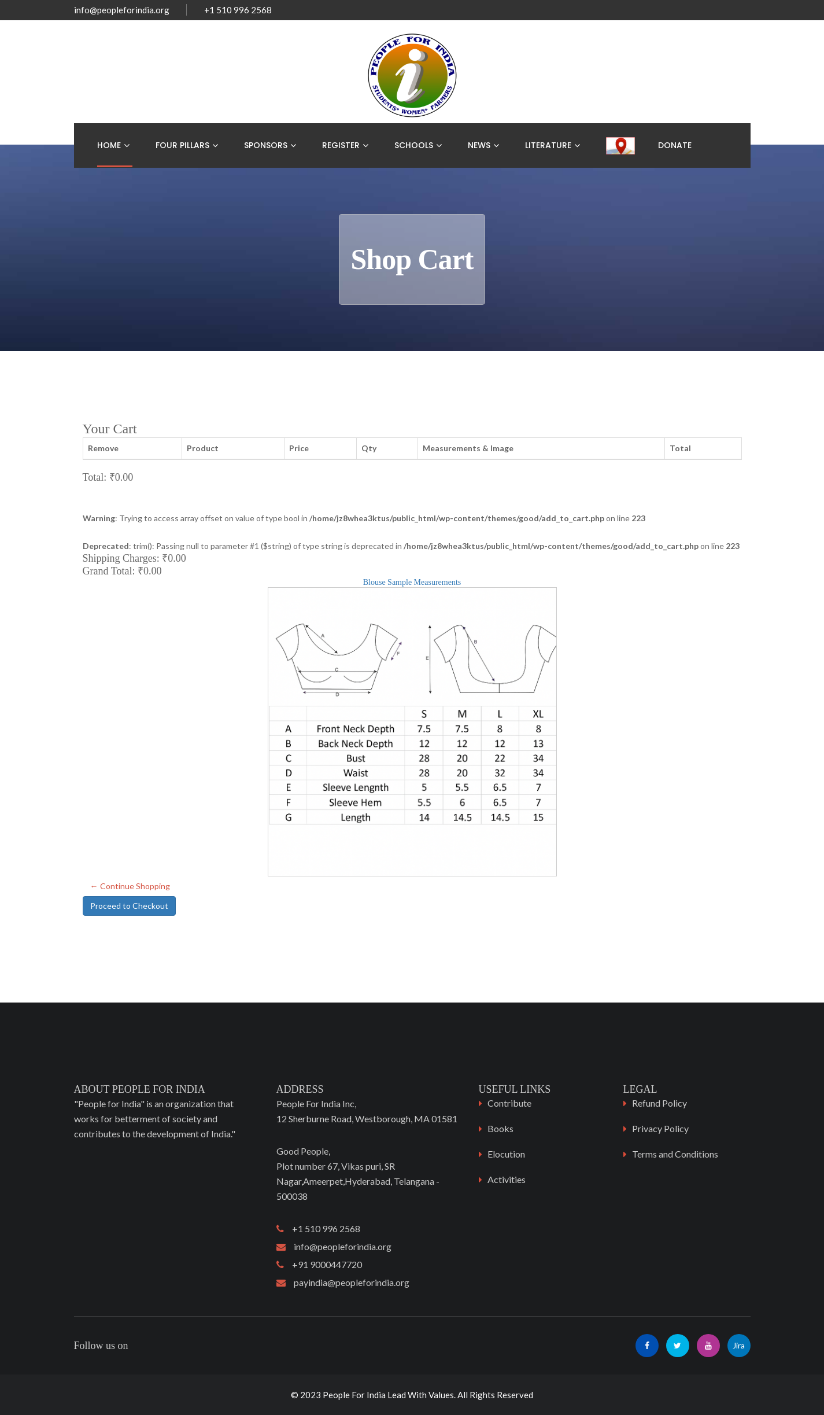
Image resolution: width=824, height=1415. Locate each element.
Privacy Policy (660, 1128)
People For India (354, 1395)
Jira (739, 1345)
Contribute (509, 1102)
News (479, 145)
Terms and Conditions (675, 1153)
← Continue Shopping (130, 886)
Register (341, 145)
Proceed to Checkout (129, 906)
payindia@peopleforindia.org (342, 1282)
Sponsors (265, 145)
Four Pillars (182, 145)
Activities (506, 1179)
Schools (413, 145)
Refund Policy (659, 1102)
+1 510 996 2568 (318, 1228)
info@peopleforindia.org (121, 10)
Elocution (506, 1153)
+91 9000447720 (319, 1264)
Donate (675, 145)
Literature (548, 145)
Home (109, 145)
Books (500, 1128)
